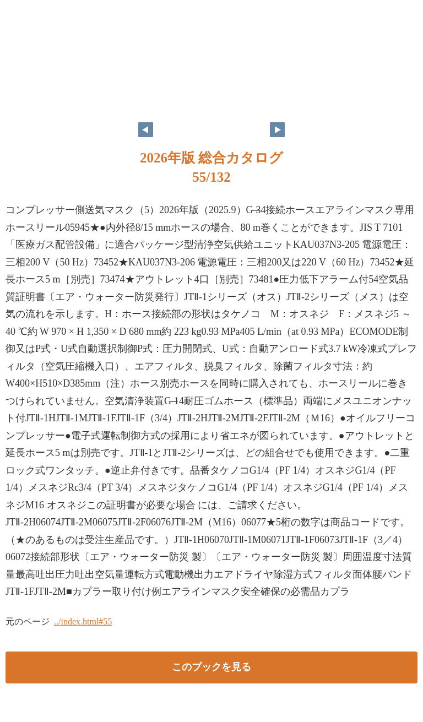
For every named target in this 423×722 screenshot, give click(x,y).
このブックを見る (211, 666)
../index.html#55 (83, 621)
